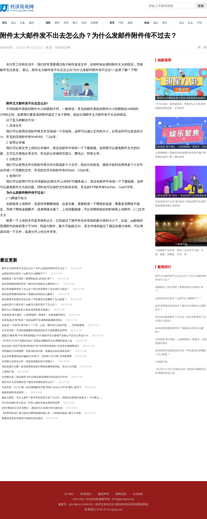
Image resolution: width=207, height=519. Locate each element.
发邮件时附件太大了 (62, 237)
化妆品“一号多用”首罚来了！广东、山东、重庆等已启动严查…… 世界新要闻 (43, 325)
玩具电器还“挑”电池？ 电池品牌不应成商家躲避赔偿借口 (32, 320)
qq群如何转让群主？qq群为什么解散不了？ (25, 273)
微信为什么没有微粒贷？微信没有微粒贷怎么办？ (28, 382)
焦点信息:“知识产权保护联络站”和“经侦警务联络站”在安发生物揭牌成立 (40, 346)
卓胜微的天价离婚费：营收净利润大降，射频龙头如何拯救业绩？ (37, 351)
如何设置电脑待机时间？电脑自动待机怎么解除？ (28, 294)
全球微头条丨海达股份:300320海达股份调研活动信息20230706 (35, 377)
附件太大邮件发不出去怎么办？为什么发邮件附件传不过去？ (34, 268)
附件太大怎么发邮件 (85, 237)
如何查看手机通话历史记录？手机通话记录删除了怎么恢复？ (34, 299)
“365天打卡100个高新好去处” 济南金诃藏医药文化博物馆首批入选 (37, 340)
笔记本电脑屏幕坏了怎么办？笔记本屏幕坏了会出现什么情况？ (35, 289)
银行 (75, 23)
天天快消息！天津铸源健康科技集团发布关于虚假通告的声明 (34, 330)
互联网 (94, 23)
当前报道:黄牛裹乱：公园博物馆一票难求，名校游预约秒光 (33, 315)
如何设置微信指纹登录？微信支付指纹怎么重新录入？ (31, 284)
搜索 (201, 6)
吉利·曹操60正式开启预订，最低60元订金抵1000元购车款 (32, 408)
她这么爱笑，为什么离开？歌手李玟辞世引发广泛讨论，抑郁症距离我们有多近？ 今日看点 (50, 397)
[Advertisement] (167, 428)
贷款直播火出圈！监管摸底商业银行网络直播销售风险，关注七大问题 (39, 366)
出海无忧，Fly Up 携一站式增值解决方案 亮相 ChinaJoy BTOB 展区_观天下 (41, 387)
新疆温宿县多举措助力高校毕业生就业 (22, 418)
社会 (190, 23)
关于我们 (69, 494)
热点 (13, 23)
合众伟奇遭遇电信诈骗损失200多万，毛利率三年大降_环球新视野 (37, 356)
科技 (84, 23)
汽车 (121, 23)
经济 (66, 23)
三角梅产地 (8, 371)
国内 (31, 23)
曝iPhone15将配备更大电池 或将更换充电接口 (26, 309)
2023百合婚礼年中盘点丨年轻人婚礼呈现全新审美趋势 (31, 402)
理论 (164, 23)
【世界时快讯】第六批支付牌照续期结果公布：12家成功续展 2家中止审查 (41, 413)
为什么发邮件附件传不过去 (111, 237)
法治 (181, 23)
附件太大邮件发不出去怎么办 (35, 237)
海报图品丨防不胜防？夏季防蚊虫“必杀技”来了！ (28, 278)
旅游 (130, 23)
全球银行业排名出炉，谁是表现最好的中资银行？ (28, 361)
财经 (57, 23)
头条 (22, 23)
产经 (199, 23)
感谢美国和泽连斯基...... (14, 392)
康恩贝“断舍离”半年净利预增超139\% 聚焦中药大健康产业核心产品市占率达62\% (45, 335)
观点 (155, 23)
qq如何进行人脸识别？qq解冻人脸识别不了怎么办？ (29, 304)
